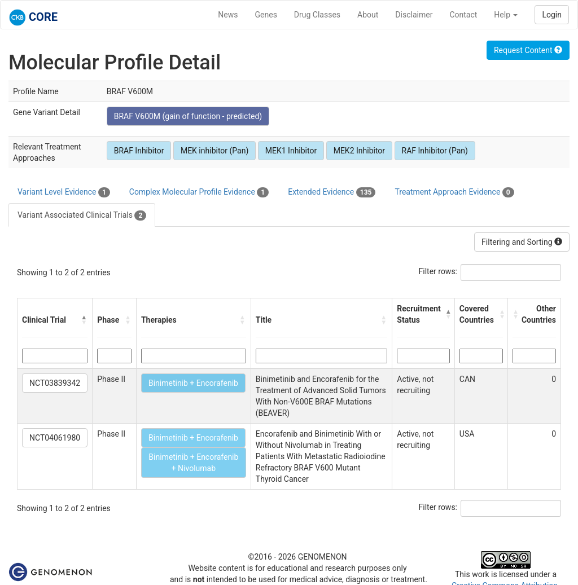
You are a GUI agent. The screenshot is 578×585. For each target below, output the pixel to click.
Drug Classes (317, 14)
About (367, 14)
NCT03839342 (54, 383)
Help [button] (506, 14)
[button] (84, 320)
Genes (266, 14)
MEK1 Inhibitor (291, 150)
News (228, 14)
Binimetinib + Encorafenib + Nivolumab (193, 462)
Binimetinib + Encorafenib (193, 383)
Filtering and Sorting (521, 242)
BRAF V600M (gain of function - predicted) (188, 116)
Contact (463, 14)
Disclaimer (413, 14)
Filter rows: (438, 271)
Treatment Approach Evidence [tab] (454, 192)
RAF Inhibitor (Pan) (435, 150)
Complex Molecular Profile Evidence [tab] (199, 192)
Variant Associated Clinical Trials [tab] (81, 215)
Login (552, 14)
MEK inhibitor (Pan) (214, 150)
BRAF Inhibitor (139, 150)
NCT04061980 (54, 437)
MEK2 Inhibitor (359, 150)
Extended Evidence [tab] (331, 192)
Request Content (528, 50)
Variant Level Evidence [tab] (63, 192)
